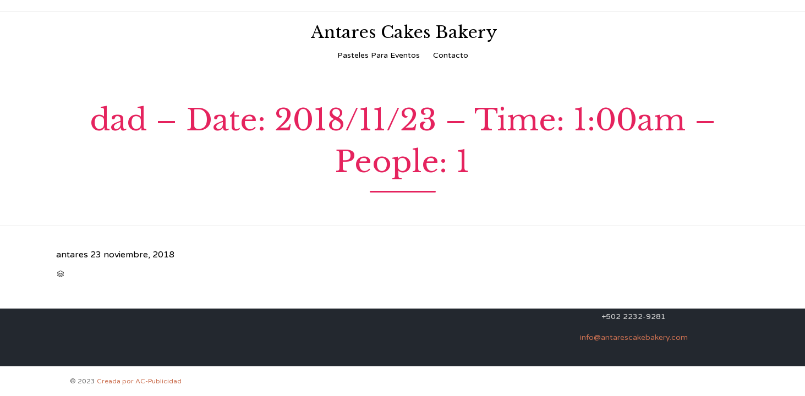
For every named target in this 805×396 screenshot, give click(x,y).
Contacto (450, 55)
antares (72, 254)
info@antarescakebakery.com (634, 337)
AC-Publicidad (158, 381)
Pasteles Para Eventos (378, 55)
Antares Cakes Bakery (404, 32)
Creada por (116, 381)
